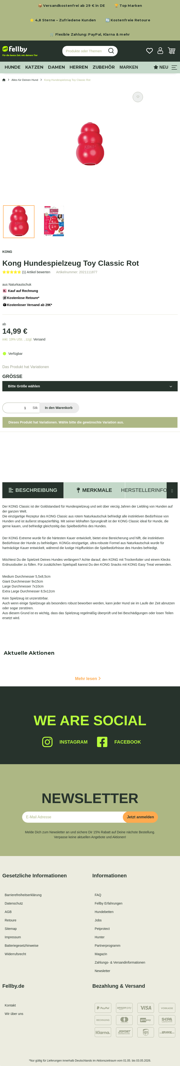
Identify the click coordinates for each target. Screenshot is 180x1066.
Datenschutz (14, 903)
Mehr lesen (88, 678)
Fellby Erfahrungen (108, 903)
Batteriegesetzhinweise (21, 945)
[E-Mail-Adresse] (74, 817)
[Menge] (16, 408)
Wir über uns (14, 1014)
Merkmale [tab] (94, 490)
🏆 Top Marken (128, 6)
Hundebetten (104, 912)
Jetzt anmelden (140, 817)
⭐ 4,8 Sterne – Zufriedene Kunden (63, 20)
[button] (160, 51)
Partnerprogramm (107, 945)
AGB (8, 912)
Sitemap (11, 929)
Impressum (13, 937)
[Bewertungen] (26, 272)
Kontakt (10, 1005)
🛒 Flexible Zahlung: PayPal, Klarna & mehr (90, 34)
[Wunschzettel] (149, 51)
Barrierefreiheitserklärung (23, 895)
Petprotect (102, 929)
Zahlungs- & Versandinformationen (120, 962)
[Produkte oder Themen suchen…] (83, 51)
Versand (39, 339)
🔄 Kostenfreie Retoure (127, 20)
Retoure (10, 920)
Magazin (101, 954)
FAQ (98, 895)
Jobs (98, 920)
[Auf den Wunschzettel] (138, 97)
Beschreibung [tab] (33, 490)
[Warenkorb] (171, 51)
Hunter (100, 937)
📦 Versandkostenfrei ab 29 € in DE (71, 6)
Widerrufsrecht (15, 954)
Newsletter (102, 971)
